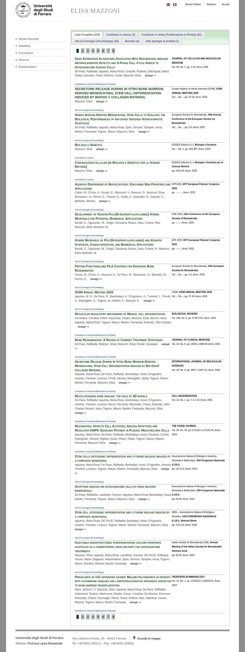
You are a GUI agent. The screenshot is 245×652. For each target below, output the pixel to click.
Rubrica (211, 4)
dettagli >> (150, 75)
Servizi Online (193, 4)
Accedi (225, 4)
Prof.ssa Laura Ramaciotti (45, 643)
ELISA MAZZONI (95, 11)
